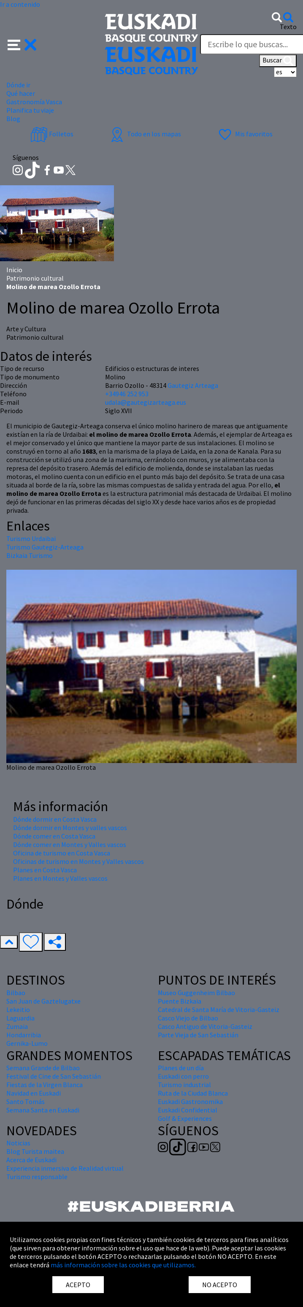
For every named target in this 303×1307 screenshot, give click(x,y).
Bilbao (15, 992)
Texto (288, 26)
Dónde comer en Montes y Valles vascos (69, 844)
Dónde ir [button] (18, 85)
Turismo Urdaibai (31, 538)
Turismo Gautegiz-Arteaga (45, 547)
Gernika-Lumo (27, 1043)
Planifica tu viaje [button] (30, 110)
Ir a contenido (20, 4)
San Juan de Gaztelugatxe (43, 1001)
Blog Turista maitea (35, 1151)
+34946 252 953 (127, 394)
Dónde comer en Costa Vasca (54, 836)
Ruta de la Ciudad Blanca (193, 1093)
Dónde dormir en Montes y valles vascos (70, 827)
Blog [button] (13, 118)
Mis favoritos (244, 134)
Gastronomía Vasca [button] (34, 101)
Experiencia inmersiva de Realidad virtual (65, 1168)
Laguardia (20, 1018)
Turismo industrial (184, 1084)
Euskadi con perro (183, 1076)
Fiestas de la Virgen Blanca (44, 1084)
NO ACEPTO (219, 1284)
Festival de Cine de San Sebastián (53, 1076)
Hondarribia (23, 1035)
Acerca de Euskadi (31, 1159)
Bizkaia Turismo (29, 555)
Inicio (14, 269)
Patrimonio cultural (35, 278)
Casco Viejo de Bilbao (188, 1018)
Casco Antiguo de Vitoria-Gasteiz (205, 1026)
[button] (22, 43)
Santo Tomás (25, 1101)
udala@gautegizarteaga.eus (145, 402)
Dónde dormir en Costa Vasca (55, 819)
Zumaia (17, 1026)
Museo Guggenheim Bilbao (196, 992)
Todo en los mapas (144, 134)
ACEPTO (78, 1284)
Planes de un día (181, 1067)
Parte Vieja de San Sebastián (198, 1035)
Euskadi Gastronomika (190, 1101)
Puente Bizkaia (179, 1001)
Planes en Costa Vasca (45, 870)
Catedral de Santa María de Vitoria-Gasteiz (218, 1009)
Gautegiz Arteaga (193, 385)
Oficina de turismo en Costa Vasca (61, 853)
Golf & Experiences (185, 1118)
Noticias (18, 1143)
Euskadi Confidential (187, 1110)
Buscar (277, 61)
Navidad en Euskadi (33, 1093)
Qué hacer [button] (20, 93)
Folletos (51, 134)
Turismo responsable (37, 1176)
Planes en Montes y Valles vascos (60, 878)
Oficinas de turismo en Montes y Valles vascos (78, 861)
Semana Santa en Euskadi (42, 1110)
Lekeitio (18, 1009)
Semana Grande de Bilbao (43, 1067)
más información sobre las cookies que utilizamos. (123, 1265)
